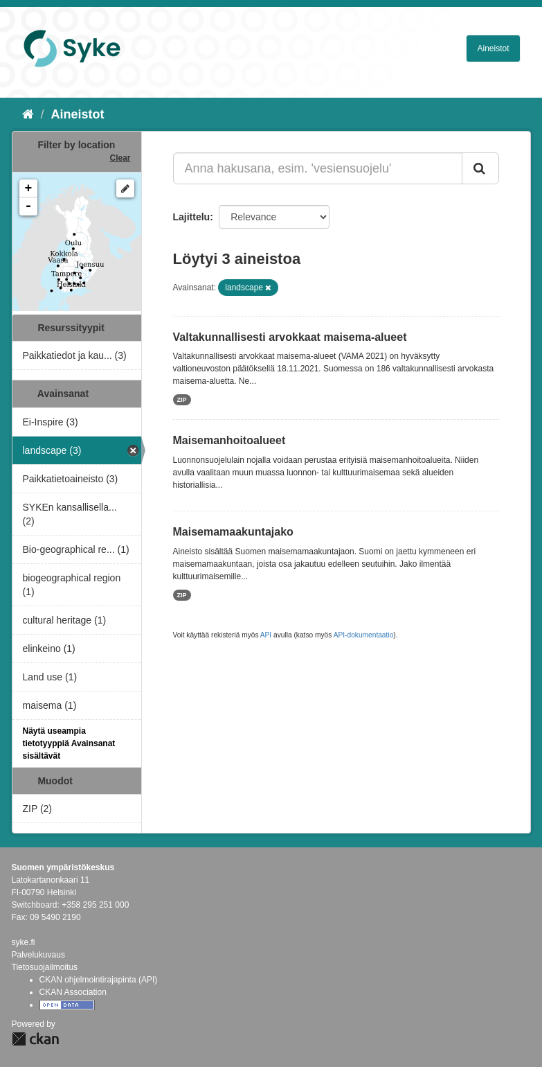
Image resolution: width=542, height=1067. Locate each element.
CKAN (35, 1039)
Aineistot (493, 48)
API (265, 635)
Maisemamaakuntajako (233, 532)
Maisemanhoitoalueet (229, 440)
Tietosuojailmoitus (45, 967)
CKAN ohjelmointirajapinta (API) (98, 980)
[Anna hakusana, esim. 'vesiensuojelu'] (317, 168)
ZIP (182, 399)
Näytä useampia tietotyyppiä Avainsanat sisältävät (69, 743)
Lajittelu (191, 216)
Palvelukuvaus (38, 955)
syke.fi (23, 942)
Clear (119, 158)
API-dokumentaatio (364, 635)
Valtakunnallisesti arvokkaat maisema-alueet (290, 337)
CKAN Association (73, 992)
